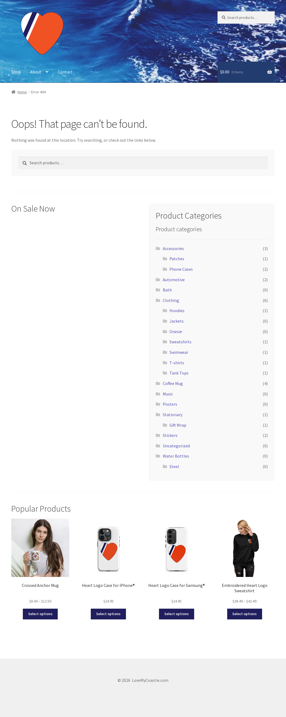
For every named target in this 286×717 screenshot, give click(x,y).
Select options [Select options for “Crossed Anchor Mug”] (40, 613)
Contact (65, 71)
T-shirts (176, 362)
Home (22, 92)
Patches (176, 258)
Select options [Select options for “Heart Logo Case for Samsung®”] (176, 613)
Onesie (175, 331)
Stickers (170, 435)
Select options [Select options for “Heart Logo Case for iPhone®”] (108, 613)
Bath (167, 289)
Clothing (171, 300)
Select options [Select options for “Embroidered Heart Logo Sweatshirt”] (244, 613)
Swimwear (178, 352)
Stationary (172, 414)
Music (168, 394)
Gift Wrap (177, 425)
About (35, 71)
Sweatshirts (180, 341)
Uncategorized (176, 445)
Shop (16, 71)
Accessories (173, 248)
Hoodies (176, 310)
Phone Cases (181, 269)
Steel (174, 466)
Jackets (176, 321)
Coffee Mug (173, 383)
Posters (170, 404)
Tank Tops (179, 373)
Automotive (174, 279)
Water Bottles (176, 456)
